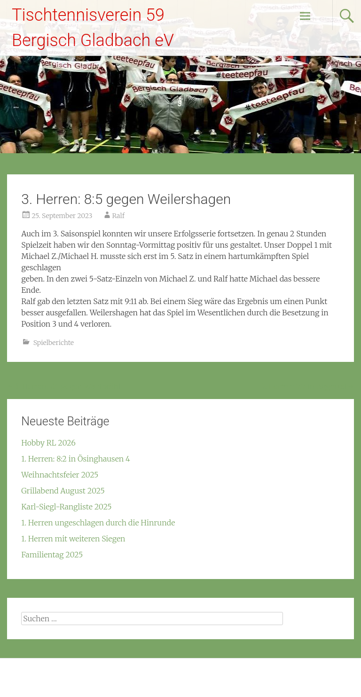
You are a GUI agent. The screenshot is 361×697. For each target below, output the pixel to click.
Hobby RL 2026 (48, 442)
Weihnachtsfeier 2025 (59, 474)
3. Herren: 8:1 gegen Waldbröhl (63, 386)
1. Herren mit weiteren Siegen (73, 538)
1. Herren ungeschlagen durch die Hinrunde (98, 522)
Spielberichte (53, 342)
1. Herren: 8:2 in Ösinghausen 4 (75, 458)
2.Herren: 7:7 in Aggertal (308, 386)
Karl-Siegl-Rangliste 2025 (66, 506)
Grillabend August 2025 (62, 490)
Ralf (118, 215)
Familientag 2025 (52, 554)
